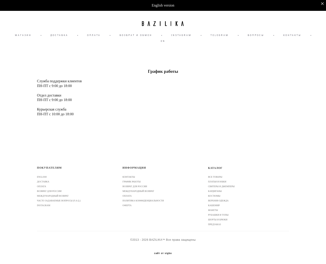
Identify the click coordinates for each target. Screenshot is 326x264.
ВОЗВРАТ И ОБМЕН (136, 35)
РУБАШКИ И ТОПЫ (218, 215)
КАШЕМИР (214, 205)
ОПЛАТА (94, 35)
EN (163, 41)
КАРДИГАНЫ (215, 191)
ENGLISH (42, 177)
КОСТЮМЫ (214, 196)
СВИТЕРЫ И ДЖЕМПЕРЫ (221, 186)
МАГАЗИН (23, 35)
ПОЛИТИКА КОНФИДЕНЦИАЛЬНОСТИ (143, 200)
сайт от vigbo (163, 253)
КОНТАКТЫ (292, 35)
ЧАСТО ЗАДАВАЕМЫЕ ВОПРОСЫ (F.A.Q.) (59, 200)
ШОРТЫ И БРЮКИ (218, 219)
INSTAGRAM (181, 35)
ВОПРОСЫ (256, 35)
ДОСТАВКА (59, 35)
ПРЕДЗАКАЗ (214, 224)
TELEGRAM (220, 35)
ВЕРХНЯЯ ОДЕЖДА (218, 200)
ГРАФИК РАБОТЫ (131, 181)
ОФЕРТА (127, 205)
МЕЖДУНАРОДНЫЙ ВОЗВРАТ (53, 196)
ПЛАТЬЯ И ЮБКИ (217, 181)
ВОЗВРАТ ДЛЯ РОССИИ (49, 191)
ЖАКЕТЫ (213, 210)
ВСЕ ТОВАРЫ (215, 177)
